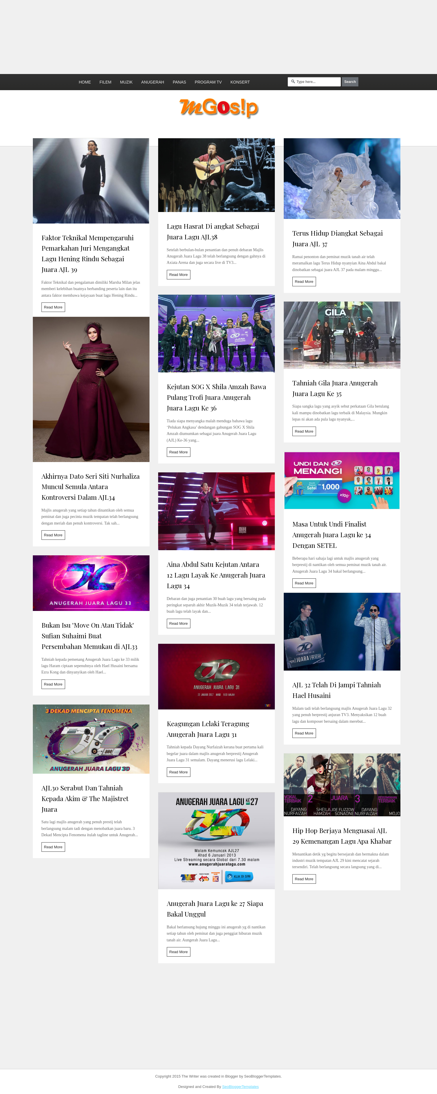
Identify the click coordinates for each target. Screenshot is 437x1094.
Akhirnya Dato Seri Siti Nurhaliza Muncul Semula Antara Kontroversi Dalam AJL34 (90, 487)
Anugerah (152, 82)
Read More (53, 307)
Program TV (208, 82)
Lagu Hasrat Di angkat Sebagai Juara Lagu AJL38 (213, 231)
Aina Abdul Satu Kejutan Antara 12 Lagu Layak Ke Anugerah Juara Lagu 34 (216, 575)
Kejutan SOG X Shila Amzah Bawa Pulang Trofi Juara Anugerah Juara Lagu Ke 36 (216, 397)
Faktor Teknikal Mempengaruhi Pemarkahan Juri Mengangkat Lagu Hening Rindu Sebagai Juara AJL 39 (87, 253)
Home (85, 82)
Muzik (126, 82)
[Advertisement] (139, 36)
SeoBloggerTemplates (240, 1086)
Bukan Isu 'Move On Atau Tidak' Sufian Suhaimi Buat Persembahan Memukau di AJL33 (89, 635)
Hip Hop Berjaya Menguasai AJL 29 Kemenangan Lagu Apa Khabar (342, 835)
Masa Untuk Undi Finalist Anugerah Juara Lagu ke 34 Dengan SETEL (331, 534)
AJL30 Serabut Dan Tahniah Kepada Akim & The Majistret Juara (84, 798)
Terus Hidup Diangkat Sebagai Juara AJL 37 (337, 238)
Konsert (240, 82)
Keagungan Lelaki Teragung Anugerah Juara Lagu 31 (208, 729)
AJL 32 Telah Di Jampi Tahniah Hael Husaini (336, 690)
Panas (179, 82)
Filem (105, 82)
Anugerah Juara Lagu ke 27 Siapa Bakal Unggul (215, 908)
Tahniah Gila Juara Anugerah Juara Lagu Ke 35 (335, 388)
